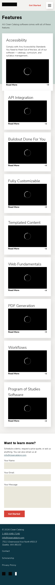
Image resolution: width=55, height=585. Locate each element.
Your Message (27, 495)
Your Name (27, 464)
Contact (6, 551)
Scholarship (8, 558)
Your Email (27, 476)
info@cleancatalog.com (15, 455)
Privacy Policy (9, 565)
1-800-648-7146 (11, 533)
